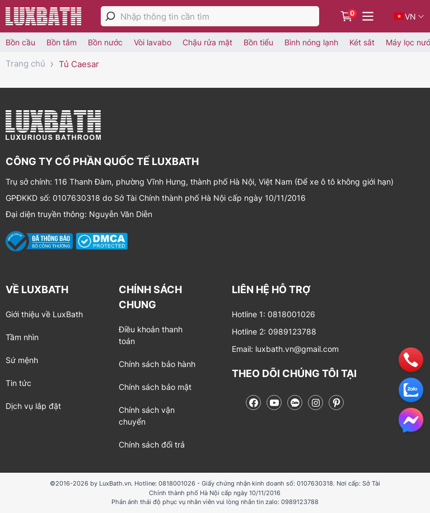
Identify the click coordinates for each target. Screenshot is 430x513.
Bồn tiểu (258, 42)
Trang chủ (25, 63)
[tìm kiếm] (110, 16)
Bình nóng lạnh (311, 42)
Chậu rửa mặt (207, 42)
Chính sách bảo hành (157, 364)
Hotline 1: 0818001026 (273, 314)
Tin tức (18, 383)
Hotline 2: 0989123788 (274, 331)
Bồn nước (105, 42)
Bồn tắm (61, 42)
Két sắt (362, 42)
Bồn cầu (20, 42)
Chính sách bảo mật (155, 387)
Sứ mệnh (22, 360)
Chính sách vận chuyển (147, 415)
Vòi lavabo (152, 42)
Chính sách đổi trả (152, 444)
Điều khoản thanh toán (151, 335)
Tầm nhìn (22, 337)
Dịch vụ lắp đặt (33, 406)
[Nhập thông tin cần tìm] (219, 16)
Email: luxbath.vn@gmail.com (285, 349)
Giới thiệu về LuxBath (44, 314)
